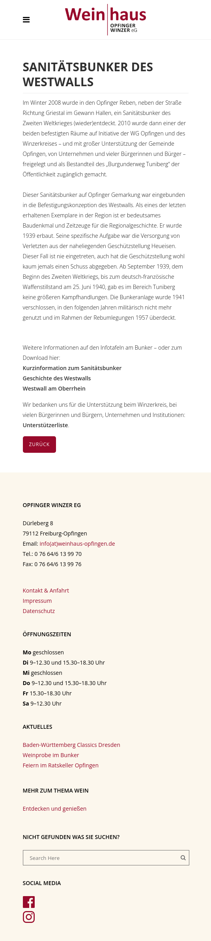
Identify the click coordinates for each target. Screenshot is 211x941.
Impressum (37, 600)
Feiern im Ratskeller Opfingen (61, 765)
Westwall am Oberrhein (54, 388)
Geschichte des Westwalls (57, 378)
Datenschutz (39, 611)
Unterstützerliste (45, 425)
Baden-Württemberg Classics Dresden (71, 744)
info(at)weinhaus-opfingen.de (77, 543)
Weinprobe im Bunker (51, 755)
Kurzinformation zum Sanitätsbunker (72, 368)
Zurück (39, 444)
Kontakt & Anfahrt (46, 590)
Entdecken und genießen (55, 808)
